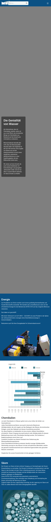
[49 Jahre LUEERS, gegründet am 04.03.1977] (8, 2)
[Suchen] (26, 3)
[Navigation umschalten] (48, 3)
